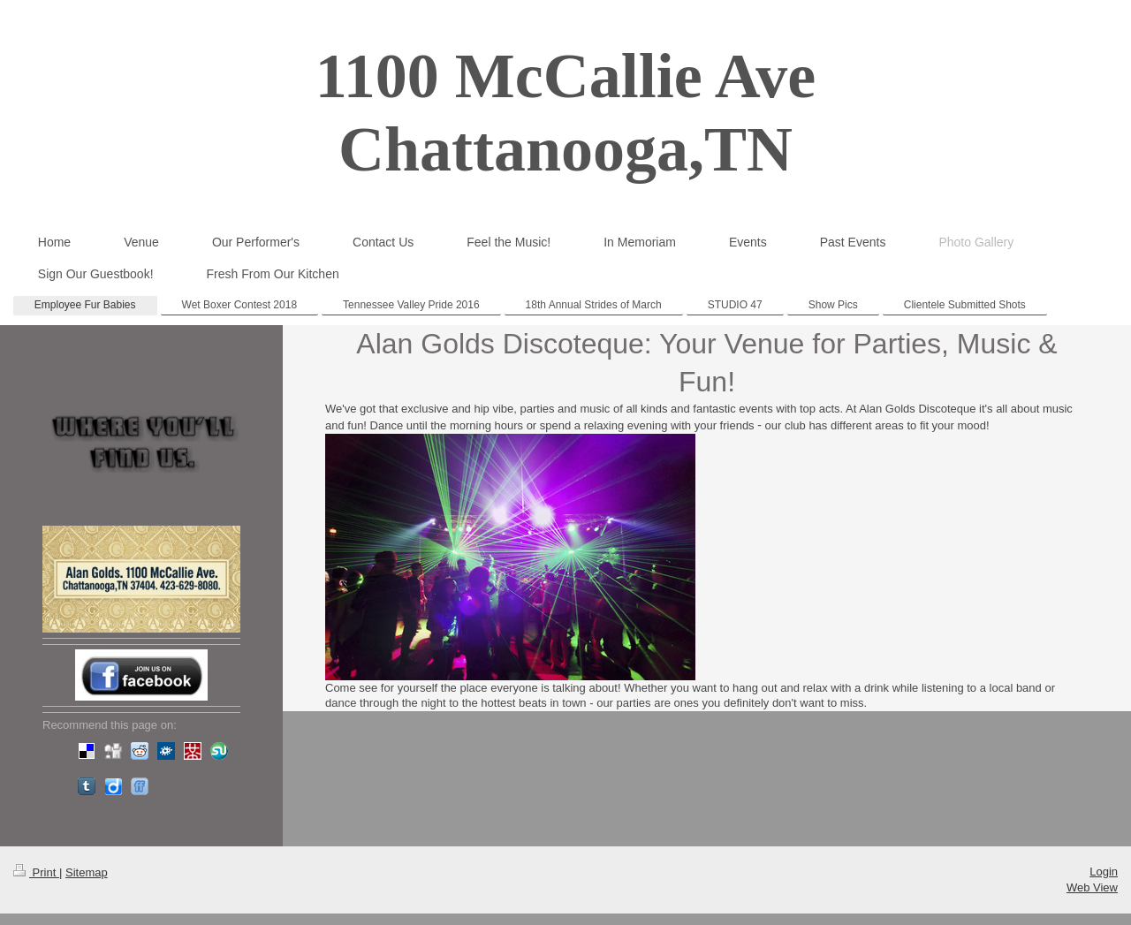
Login (1103, 871)
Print (36, 872)
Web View (1092, 887)
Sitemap (86, 872)
